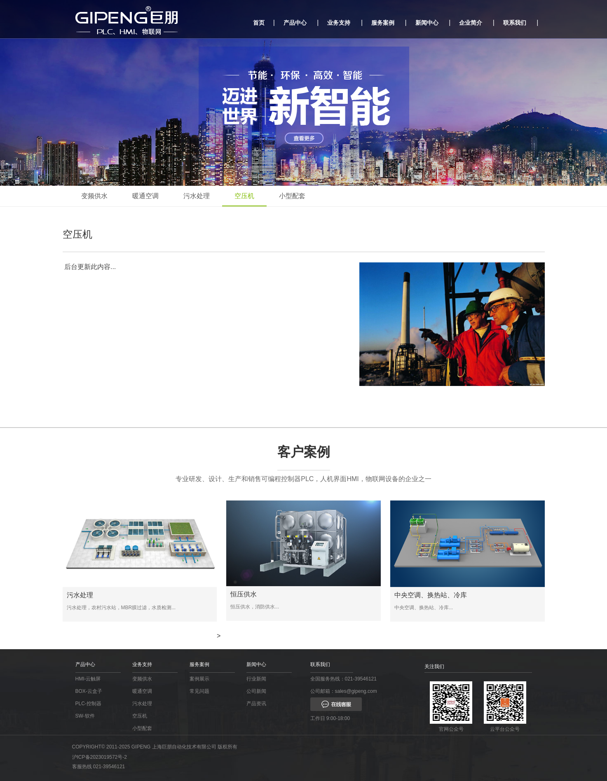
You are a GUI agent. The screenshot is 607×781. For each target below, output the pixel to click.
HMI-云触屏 (88, 679)
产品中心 (295, 22)
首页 (259, 22)
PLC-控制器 (88, 703)
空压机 (244, 195)
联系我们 (514, 22)
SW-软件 (85, 716)
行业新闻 (256, 679)
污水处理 (196, 195)
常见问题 (199, 691)
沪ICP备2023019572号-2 (99, 757)
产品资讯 (256, 703)
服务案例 (382, 22)
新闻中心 (426, 22)
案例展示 (199, 679)
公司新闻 (256, 691)
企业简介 (470, 22)
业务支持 (338, 22)
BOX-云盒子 (88, 691)
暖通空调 (145, 195)
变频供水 (94, 195)
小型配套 (292, 195)
